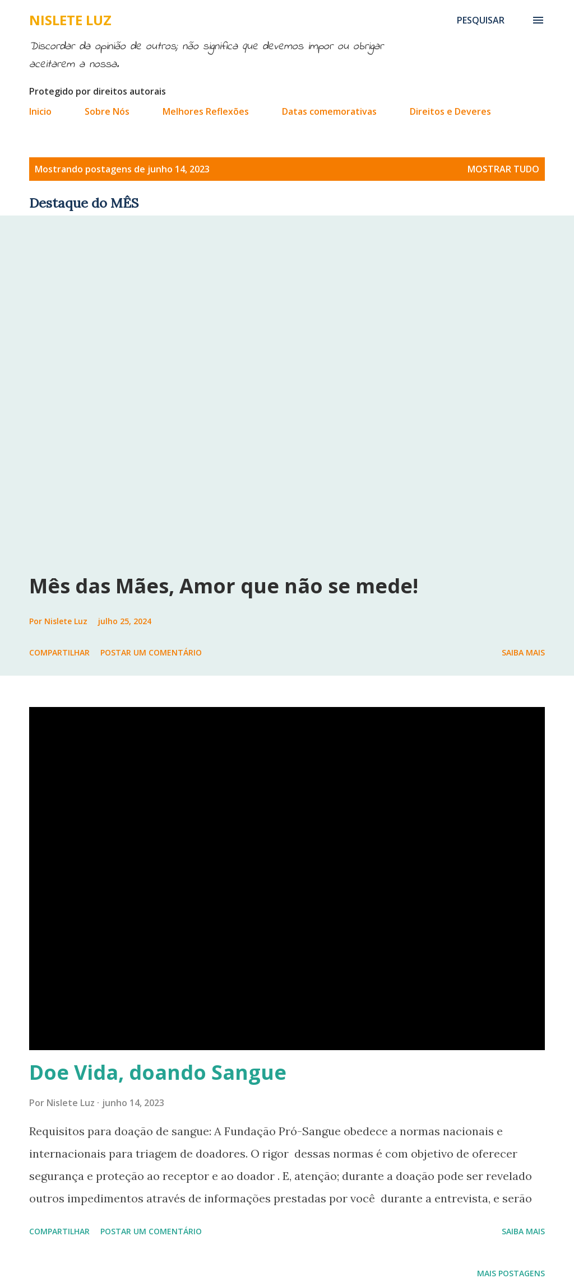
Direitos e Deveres (450, 111)
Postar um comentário (151, 652)
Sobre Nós (107, 111)
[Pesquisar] (480, 20)
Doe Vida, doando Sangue (157, 1072)
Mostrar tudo (503, 169)
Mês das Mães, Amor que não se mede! (223, 586)
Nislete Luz (70, 20)
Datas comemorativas (329, 111)
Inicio (40, 111)
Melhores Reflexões (206, 111)
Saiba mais (523, 652)
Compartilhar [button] (59, 652)
